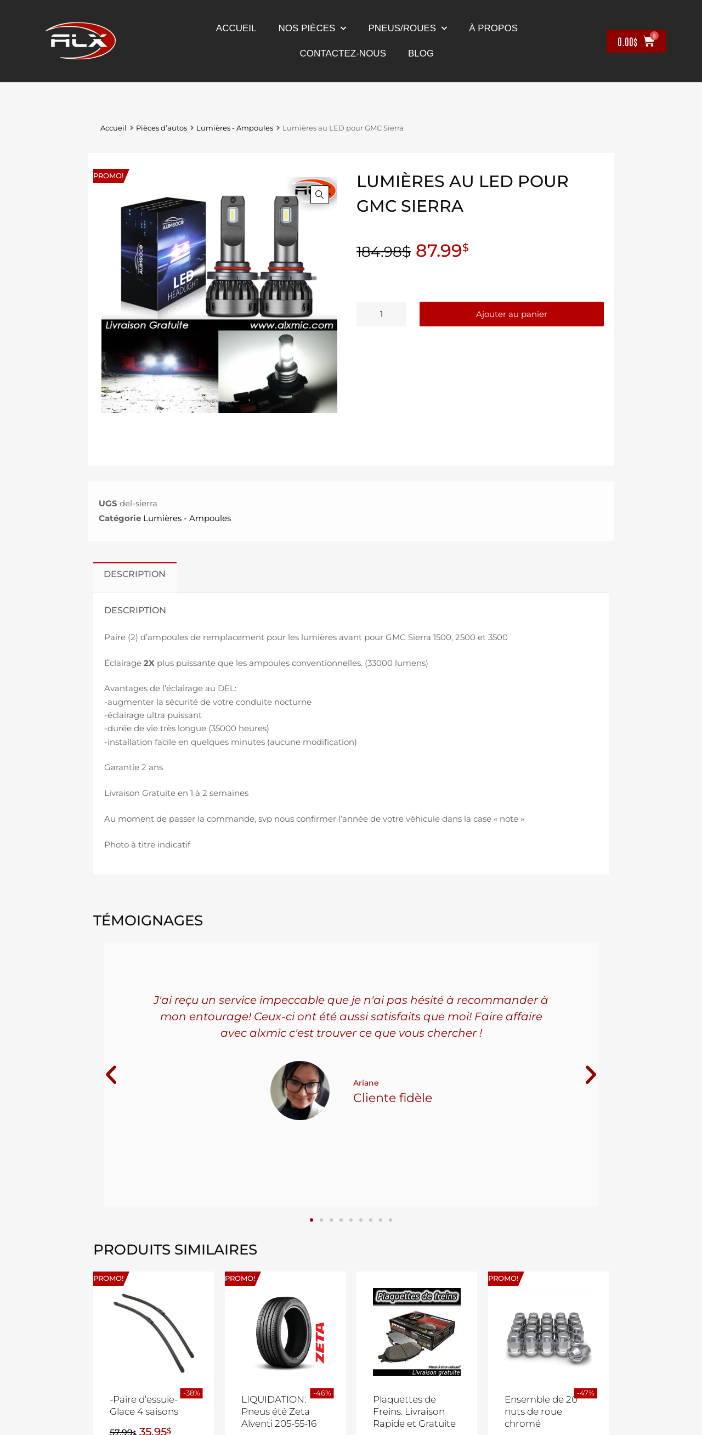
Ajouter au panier (511, 314)
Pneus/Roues (407, 28)
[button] (319, 194)
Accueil (236, 28)
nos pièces (313, 28)
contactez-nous (343, 53)
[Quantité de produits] (381, 314)
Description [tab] (135, 573)
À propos (493, 28)
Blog (421, 53)
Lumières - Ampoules (234, 128)
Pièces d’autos (161, 128)
